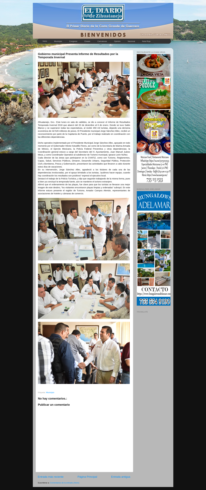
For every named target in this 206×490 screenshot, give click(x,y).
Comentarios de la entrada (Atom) (64, 483)
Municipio (58, 41)
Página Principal (87, 476)
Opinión (117, 41)
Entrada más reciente (51, 476)
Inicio (45, 41)
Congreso (73, 41)
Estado (87, 41)
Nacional (131, 41)
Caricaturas (102, 41)
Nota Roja (146, 41)
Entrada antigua (120, 476)
